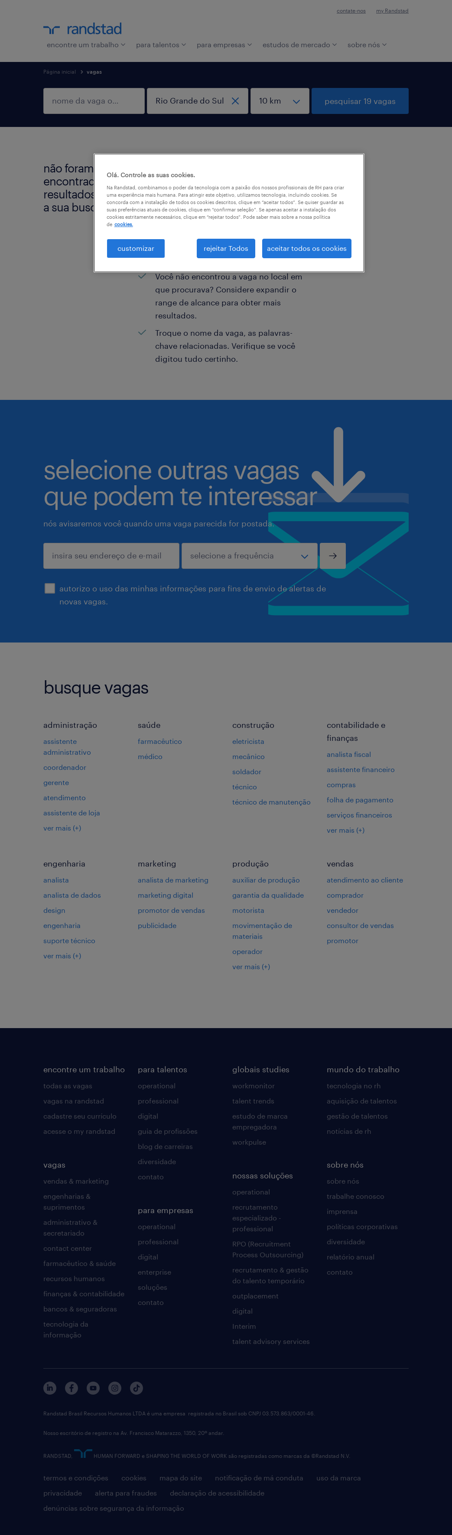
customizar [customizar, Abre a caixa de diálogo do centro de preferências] (135, 248)
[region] (229, 212)
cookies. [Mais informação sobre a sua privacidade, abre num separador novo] (123, 224)
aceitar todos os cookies (307, 248)
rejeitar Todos (226, 248)
